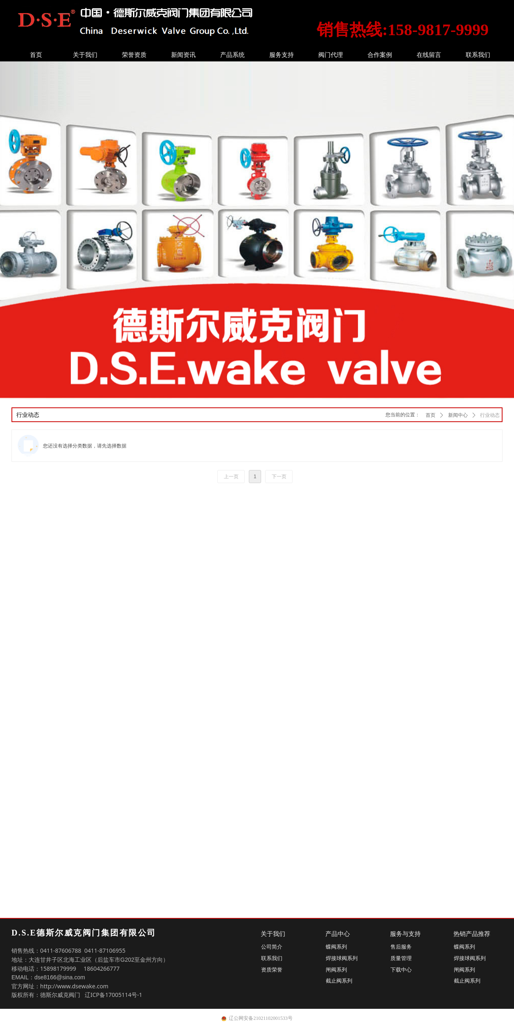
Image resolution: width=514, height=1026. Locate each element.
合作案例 (379, 55)
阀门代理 (330, 55)
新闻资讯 (183, 55)
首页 (36, 55)
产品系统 (232, 55)
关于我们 (85, 55)
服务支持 (281, 55)
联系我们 (478, 55)
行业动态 (490, 415)
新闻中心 (458, 415)
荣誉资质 (134, 55)
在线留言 (429, 55)
